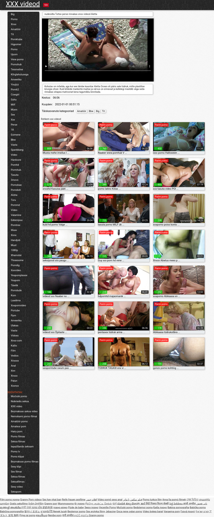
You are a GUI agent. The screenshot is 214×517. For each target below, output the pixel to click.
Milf (13, 104)
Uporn (14, 54)
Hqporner (16, 44)
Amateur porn (18, 426)
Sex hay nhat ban (51, 499)
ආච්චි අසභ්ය (81, 515)
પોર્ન (114, 503)
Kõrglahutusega (19, 74)
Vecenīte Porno (107, 507)
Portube (15, 310)
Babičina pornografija (12, 511)
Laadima (16, 300)
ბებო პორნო (36, 503)
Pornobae (16, 184)
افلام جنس (91, 499)
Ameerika (16, 79)
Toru (13, 200)
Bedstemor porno (143, 507)
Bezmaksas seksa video (24, 411)
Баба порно (160, 507)
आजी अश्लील (189, 503)
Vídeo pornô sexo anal (110, 499)
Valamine (16, 215)
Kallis (14, 345)
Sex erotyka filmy (95, 511)
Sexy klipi (16, 466)
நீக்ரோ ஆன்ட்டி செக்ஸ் (98, 503)
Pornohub (16, 64)
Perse (14, 124)
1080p (14, 250)
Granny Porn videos (31, 499)
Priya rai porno (27, 515)
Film (13, 350)
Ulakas (14, 325)
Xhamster (16, 255)
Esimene (15, 134)
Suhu (14, 99)
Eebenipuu (17, 220)
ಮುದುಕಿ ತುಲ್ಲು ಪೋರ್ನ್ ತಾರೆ (131, 503)
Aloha (14, 194)
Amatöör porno (19, 421)
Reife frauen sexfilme (73, 499)
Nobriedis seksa (20, 401)
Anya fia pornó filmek (174, 499)
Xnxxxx (15, 360)
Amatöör (16, 29)
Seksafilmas (17, 481)
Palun (14, 380)
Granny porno (96, 515)
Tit (12, 34)
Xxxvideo (16, 270)
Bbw (13, 139)
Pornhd (15, 164)
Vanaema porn (172, 511)
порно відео (60, 507)
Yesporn (15, 280)
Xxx (13, 119)
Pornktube (16, 39)
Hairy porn (16, 431)
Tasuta (14, 174)
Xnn (13, 370)
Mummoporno (66, 503)
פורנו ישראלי (202, 511)
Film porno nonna (10, 499)
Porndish (16, 189)
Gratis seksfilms (19, 503)
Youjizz (15, 84)
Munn (14, 109)
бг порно (79, 503)
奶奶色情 (48, 507)
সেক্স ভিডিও (192, 499)
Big (12, 14)
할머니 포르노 (32, 511)
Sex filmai (16, 471)
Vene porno (17, 59)
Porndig (15, 265)
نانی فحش (201, 503)
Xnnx (13, 235)
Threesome (17, 260)
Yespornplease (19, 275)
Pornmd (15, 205)
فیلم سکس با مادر (132, 499)
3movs (14, 179)
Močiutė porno (19, 396)
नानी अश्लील (68, 515)
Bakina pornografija (178, 507)
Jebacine (111, 511)
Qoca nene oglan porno (129, 511)
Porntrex (15, 225)
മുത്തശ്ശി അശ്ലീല (10, 507)
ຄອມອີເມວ (41, 515)
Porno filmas (18, 436)
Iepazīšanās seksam (22, 446)
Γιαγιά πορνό (188, 511)
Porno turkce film (152, 499)
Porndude (16, 290)
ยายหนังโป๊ (47, 511)
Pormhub (16, 169)
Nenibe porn (55, 515)
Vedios (15, 355)
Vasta (14, 144)
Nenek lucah (60, 511)
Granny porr (50, 503)
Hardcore (16, 159)
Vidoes (15, 335)
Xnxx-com (16, 340)
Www (14, 230)
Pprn (13, 315)
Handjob (15, 240)
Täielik (14, 285)
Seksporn (16, 491)
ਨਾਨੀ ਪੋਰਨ (26, 507)
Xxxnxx (15, 385)
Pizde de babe (76, 507)
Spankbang (17, 149)
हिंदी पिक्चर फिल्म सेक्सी (157, 503)
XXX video (16, 406)
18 (12, 129)
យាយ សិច (37, 507)
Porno (14, 19)
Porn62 (15, 89)
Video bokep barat (153, 511)
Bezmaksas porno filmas (24, 461)
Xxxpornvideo (18, 305)
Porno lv (15, 451)
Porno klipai (17, 456)
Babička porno (198, 507)
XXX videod (23, 4)
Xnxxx (14, 375)
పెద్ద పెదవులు (176, 503)
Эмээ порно (91, 507)
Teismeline (17, 69)
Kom (13, 295)
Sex (13, 114)
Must (14, 245)
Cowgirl (15, 94)
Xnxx (13, 24)
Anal (13, 365)
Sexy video (17, 486)
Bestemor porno (76, 511)
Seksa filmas (18, 441)
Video (14, 154)
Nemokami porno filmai (24, 416)
